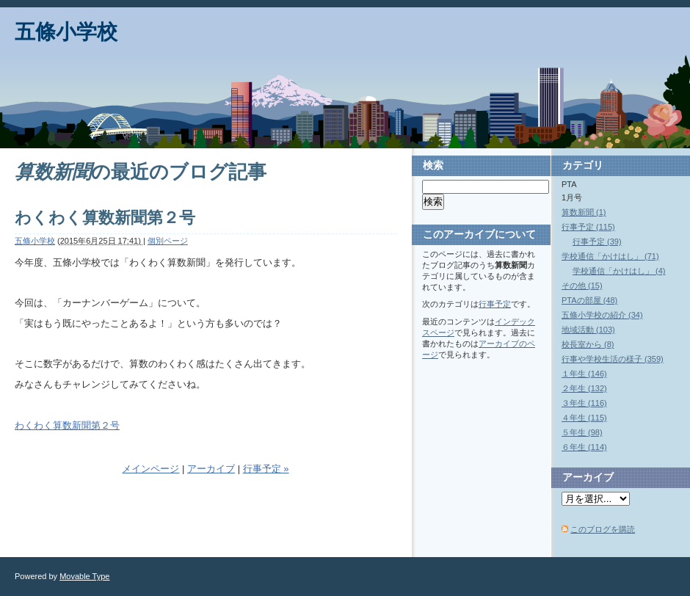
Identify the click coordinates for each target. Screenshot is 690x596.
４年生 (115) (584, 417)
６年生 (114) (584, 447)
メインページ (150, 468)
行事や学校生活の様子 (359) (613, 359)
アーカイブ (211, 468)
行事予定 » (266, 468)
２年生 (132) (584, 388)
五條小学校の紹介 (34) (602, 314)
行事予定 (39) (597, 241)
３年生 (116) (584, 403)
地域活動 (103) (588, 329)
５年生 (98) (582, 432)
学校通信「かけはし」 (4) (619, 270)
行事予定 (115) (588, 226)
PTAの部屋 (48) (589, 300)
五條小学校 (66, 32)
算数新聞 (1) (584, 212)
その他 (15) (582, 285)
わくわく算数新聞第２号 (105, 217)
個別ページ (168, 240)
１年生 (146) (584, 373)
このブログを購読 (602, 529)
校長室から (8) (588, 344)
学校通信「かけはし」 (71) (610, 256)
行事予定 (495, 303)
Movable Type (84, 576)
